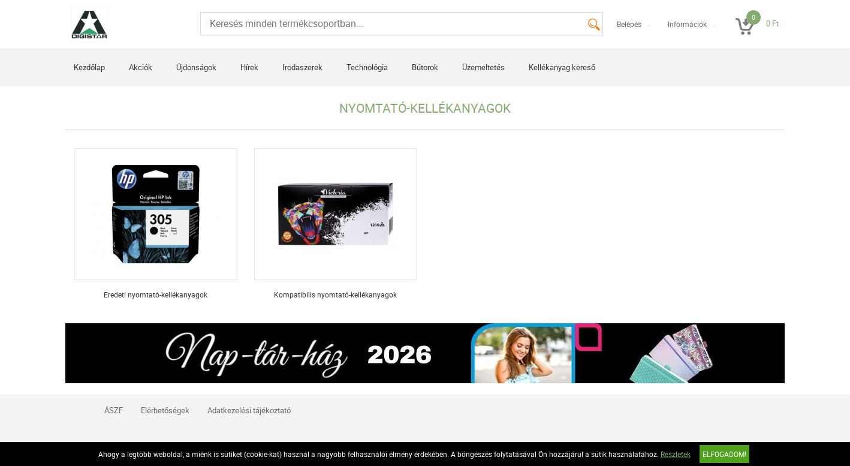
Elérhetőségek (165, 410)
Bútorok (425, 67)
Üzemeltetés (483, 67)
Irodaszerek (302, 67)
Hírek (249, 67)
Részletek (676, 454)
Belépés (629, 24)
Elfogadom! (724, 454)
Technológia (367, 67)
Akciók (140, 67)
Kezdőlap (89, 67)
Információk (687, 24)
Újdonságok (196, 67)
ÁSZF (113, 410)
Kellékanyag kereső (562, 67)
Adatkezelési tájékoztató (249, 410)
